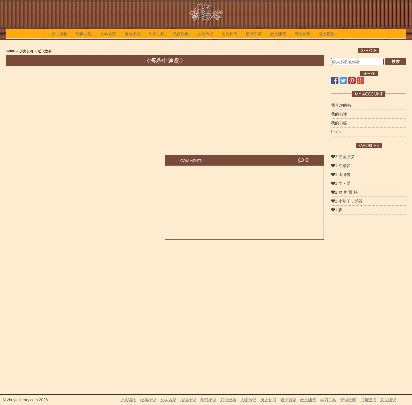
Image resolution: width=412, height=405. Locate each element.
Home (10, 51)
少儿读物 (60, 33)
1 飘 (336, 210)
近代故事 (45, 51)
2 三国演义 (342, 156)
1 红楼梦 (340, 165)
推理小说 (132, 33)
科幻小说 (157, 33)
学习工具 (328, 400)
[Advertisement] (165, 109)
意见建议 (327, 33)
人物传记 (205, 33)
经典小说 (84, 33)
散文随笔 (278, 33)
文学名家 (108, 33)
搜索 (396, 61)
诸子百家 (254, 33)
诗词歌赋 (302, 33)
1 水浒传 (340, 174)
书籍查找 (368, 400)
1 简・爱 (340, 183)
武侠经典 (181, 33)
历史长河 (229, 33)
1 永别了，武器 (347, 201)
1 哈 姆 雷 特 (344, 192)
